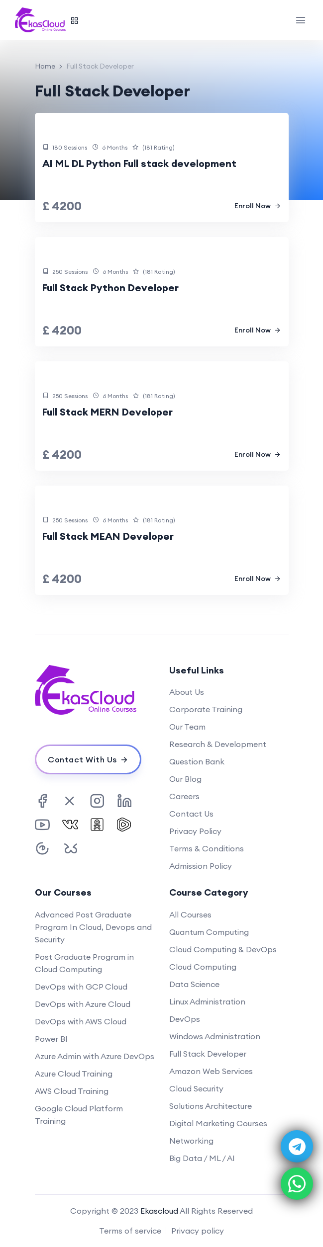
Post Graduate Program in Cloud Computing (84, 963)
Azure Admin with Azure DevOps (94, 1056)
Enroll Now (257, 205)
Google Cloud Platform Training (79, 1114)
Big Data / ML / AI (202, 1158)
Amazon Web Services (211, 1071)
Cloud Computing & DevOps (223, 949)
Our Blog (185, 779)
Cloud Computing (202, 967)
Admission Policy (200, 866)
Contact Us (191, 814)
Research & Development (217, 744)
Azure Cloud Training (73, 1074)
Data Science (194, 984)
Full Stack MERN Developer (107, 412)
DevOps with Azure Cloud (82, 1004)
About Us (186, 692)
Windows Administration (214, 1036)
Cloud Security (196, 1088)
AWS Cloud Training (71, 1091)
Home (45, 66)
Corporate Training (205, 709)
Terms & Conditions (206, 848)
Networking (191, 1141)
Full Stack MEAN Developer (108, 536)
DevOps (184, 1019)
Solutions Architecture (210, 1106)
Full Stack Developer (207, 1054)
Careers (184, 796)
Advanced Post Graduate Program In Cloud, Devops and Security (93, 927)
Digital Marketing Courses (218, 1123)
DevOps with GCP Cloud (81, 987)
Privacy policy (197, 1231)
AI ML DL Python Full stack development (139, 163)
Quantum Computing (209, 932)
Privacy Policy (195, 831)
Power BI (51, 1039)
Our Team (187, 727)
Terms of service (130, 1231)
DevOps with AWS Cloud (80, 1021)
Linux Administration (207, 1001)
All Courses (190, 914)
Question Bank (196, 761)
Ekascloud (159, 1211)
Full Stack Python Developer (110, 287)
